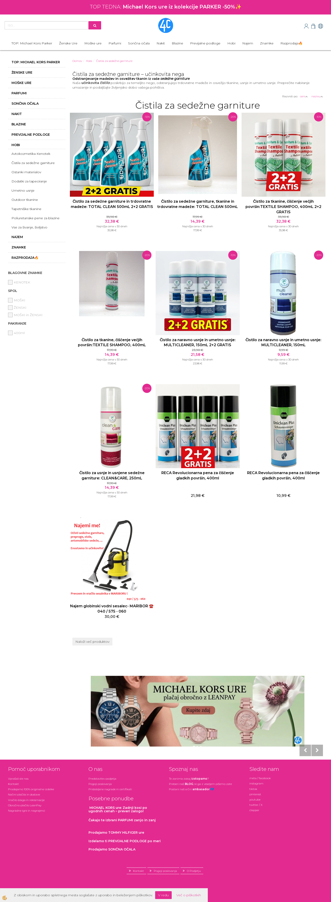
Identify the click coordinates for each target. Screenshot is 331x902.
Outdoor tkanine (24, 200)
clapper (254, 810)
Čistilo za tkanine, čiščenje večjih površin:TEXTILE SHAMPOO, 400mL (112, 342)
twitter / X (256, 805)
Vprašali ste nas (18, 778)
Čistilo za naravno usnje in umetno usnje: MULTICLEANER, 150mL (283, 342)
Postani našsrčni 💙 (191, 789)
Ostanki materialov (26, 172)
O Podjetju (194, 871)
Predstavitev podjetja (102, 778)
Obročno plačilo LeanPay (24, 805)
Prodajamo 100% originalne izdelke (31, 789)
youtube (254, 799)
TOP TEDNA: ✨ (165, 7)
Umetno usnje (22, 190)
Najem (247, 43)
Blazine (177, 43)
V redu (163, 895)
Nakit (161, 43)
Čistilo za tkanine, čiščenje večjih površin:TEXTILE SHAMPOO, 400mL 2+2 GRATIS (283, 206)
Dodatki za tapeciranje (29, 181)
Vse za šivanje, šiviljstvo (29, 227)
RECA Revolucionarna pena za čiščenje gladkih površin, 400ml (197, 475)
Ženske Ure (68, 43)
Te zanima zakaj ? (189, 778)
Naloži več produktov (92, 642)
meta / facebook (260, 778)
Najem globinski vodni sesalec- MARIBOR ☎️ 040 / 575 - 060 (112, 609)
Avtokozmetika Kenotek (30, 154)
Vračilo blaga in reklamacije (26, 800)
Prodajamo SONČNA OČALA (112, 849)
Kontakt (13, 784)
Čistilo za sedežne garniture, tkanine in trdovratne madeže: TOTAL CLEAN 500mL (197, 204)
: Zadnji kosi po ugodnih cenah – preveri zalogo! (117, 809)
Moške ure (93, 43)
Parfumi (114, 43)
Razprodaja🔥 (291, 43)
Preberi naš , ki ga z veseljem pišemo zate (200, 784)
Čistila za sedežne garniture (33, 163)
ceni (304, 96)
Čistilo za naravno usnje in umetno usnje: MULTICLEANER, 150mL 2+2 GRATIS (198, 342)
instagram (256, 783)
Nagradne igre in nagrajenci (26, 810)
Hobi (231, 43)
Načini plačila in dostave (24, 794)
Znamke (267, 43)
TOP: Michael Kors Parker (31, 43)
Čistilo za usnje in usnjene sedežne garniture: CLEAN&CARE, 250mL (112, 475)
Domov (77, 61)
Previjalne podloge (205, 43)
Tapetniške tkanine (26, 209)
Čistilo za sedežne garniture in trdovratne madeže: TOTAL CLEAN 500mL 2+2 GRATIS (112, 204)
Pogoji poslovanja (100, 784)
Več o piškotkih (188, 895)
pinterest (255, 794)
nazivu (317, 96)
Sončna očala (139, 43)
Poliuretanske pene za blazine (35, 218)
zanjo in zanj (122, 820)
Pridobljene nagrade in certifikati (110, 789)
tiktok (253, 789)
